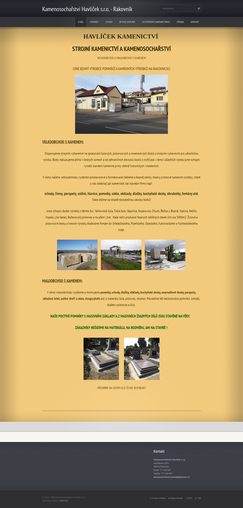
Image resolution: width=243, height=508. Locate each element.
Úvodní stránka (159, 498)
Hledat (198, 8)
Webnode (63, 501)
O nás (80, 22)
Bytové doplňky (127, 22)
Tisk (199, 498)
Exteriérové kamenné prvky (156, 22)
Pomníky (94, 22)
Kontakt (195, 22)
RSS (190, 498)
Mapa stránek (177, 498)
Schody (109, 22)
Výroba (180, 22)
